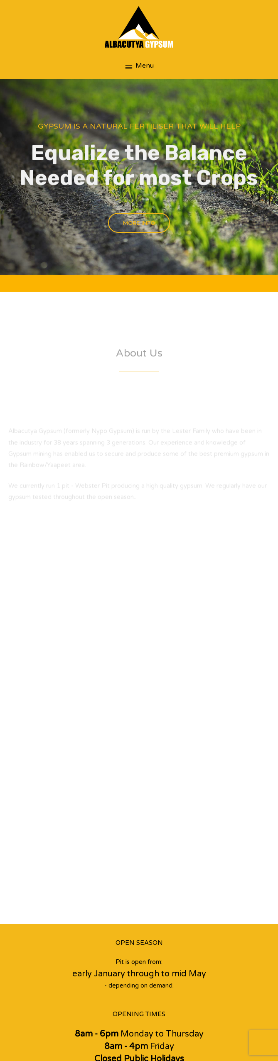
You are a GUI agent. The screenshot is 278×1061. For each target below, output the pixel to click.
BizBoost (223, 1031)
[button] (139, 223)
